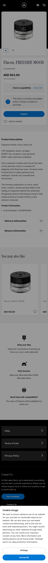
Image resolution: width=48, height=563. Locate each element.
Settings (24, 550)
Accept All (24, 557)
